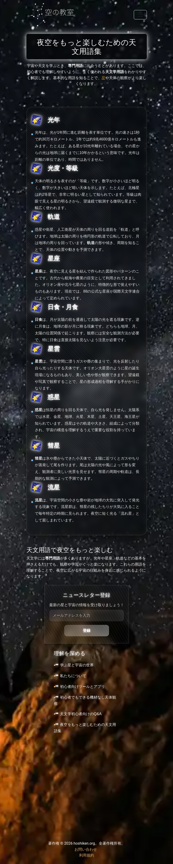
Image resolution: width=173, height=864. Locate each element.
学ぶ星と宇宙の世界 (77, 665)
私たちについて (73, 676)
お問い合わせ (85, 849)
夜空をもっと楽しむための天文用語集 (85, 728)
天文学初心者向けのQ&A (81, 714)
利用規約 (86, 855)
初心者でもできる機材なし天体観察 (85, 700)
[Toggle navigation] (140, 14)
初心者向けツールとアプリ (82, 687)
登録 (86, 631)
